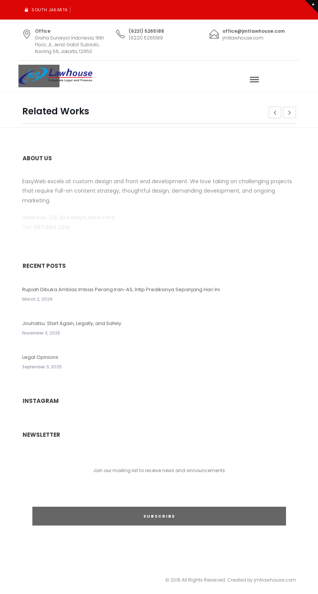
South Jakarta (50, 10)
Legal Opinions (40, 357)
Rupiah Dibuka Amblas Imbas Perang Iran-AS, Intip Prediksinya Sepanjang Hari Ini (121, 289)
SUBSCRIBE (159, 516)
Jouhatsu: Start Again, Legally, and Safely (71, 323)
